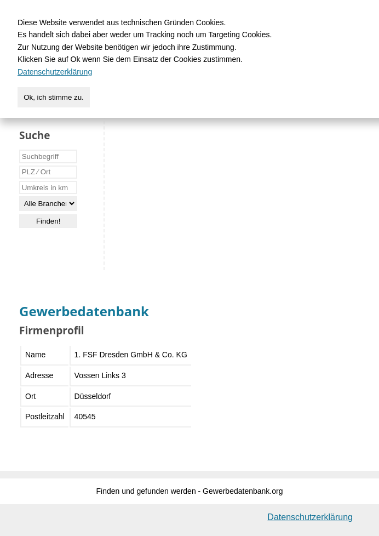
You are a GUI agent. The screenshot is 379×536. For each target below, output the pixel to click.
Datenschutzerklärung (310, 517)
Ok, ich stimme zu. (54, 97)
